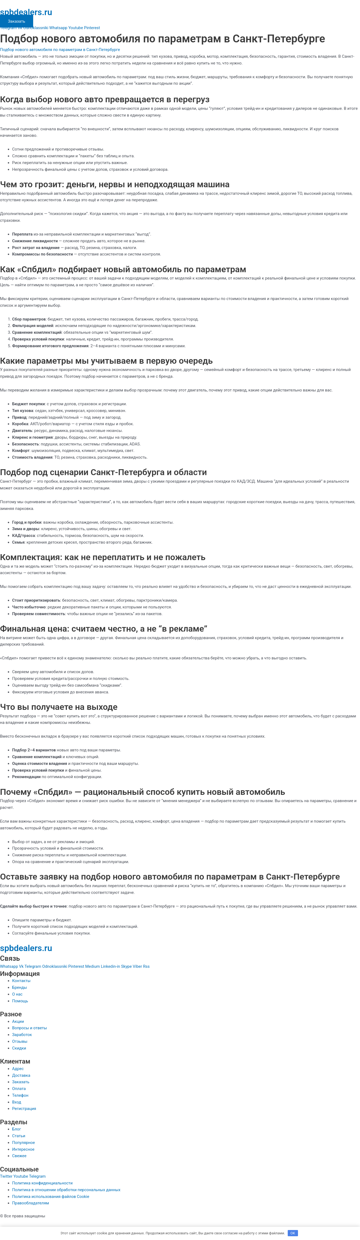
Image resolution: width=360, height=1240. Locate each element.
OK (292, 1233)
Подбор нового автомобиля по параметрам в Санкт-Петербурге (60, 49)
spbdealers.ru (26, 12)
